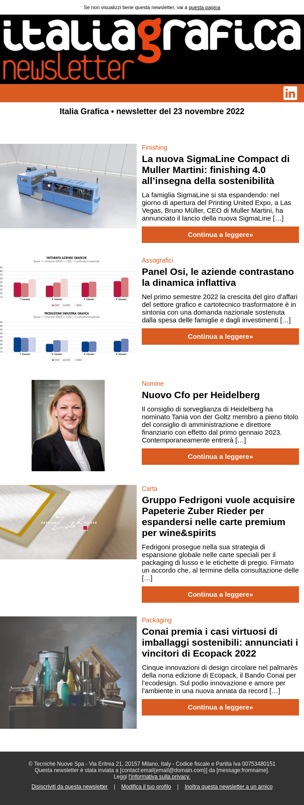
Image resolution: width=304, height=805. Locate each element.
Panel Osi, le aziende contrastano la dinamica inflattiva (218, 277)
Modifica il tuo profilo (146, 787)
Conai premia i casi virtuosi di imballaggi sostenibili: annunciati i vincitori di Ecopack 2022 (220, 642)
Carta (149, 488)
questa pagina (204, 7)
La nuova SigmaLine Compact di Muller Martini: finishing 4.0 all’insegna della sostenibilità (215, 169)
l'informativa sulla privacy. (159, 776)
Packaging (156, 620)
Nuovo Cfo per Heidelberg (201, 394)
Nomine (153, 383)
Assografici (157, 260)
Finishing (154, 147)
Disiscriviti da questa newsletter (69, 787)
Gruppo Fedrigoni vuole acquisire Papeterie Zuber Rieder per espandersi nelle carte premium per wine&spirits (218, 516)
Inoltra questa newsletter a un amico (229, 787)
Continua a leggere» (220, 234)
